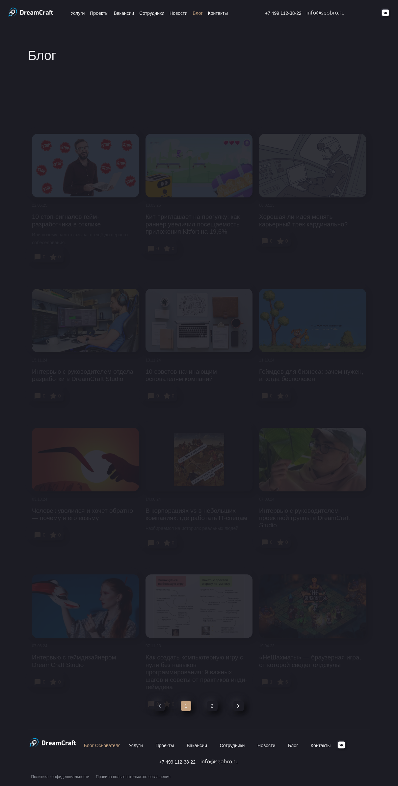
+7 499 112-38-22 (283, 13)
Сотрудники (151, 13)
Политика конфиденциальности (60, 776)
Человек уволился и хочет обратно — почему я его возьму (82, 514)
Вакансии (124, 13)
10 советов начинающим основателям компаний (181, 375)
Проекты (99, 13)
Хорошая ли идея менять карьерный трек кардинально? (303, 220)
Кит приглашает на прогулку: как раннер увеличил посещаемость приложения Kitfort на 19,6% (193, 224)
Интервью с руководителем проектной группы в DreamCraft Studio (304, 518)
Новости (178, 13)
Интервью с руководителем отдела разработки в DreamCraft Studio (82, 375)
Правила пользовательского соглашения (133, 776)
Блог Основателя (102, 745)
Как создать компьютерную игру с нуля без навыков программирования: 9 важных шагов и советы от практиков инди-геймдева (196, 672)
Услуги (77, 13)
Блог (197, 13)
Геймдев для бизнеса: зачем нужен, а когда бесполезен (311, 375)
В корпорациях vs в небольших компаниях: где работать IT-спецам (196, 514)
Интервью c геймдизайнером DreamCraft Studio (74, 661)
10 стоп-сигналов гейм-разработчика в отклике (66, 220)
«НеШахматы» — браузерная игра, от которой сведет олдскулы (310, 661)
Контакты (218, 13)
